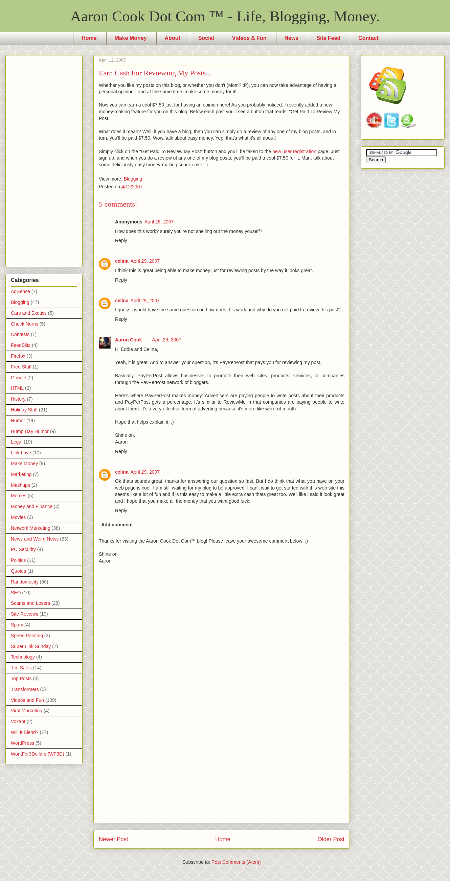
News (292, 38)
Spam (17, 624)
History (18, 399)
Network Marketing (30, 528)
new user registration (294, 151)
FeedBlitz (20, 345)
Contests (20, 334)
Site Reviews (24, 614)
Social (206, 38)
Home (89, 38)
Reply (121, 240)
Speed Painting (27, 635)
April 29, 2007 (145, 261)
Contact (368, 38)
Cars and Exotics (29, 313)
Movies (18, 517)
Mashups (20, 485)
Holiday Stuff (24, 409)
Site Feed (328, 38)
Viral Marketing (26, 710)
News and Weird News (35, 539)
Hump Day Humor (30, 431)
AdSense (20, 291)
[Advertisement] (221, 770)
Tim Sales (21, 667)
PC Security (23, 549)
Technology (23, 657)
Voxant (18, 721)
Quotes (18, 571)
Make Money (131, 38)
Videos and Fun (27, 700)
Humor (18, 420)
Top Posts (21, 678)
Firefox (18, 356)
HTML (17, 388)
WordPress (22, 743)
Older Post (331, 839)
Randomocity (25, 582)
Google (18, 377)
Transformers (25, 689)
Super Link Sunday (31, 646)
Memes (18, 495)
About (172, 38)
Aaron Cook (128, 339)
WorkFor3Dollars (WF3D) (37, 754)
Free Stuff (21, 367)
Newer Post (113, 839)
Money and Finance (31, 506)
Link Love (21, 452)
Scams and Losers (30, 603)
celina (122, 261)
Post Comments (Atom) (236, 862)
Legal (16, 442)
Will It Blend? (25, 732)
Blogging (133, 179)
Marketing (21, 474)
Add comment (117, 524)
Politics (18, 560)
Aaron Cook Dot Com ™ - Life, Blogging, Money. (225, 16)
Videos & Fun (249, 38)
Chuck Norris (24, 324)
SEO (16, 592)
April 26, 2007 (159, 221)
